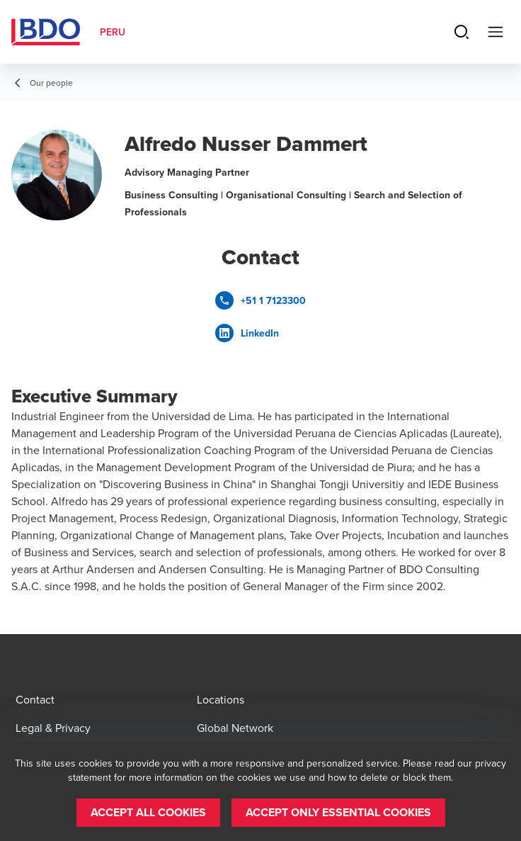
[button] (148, 812)
